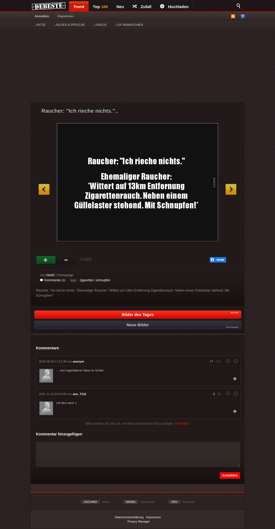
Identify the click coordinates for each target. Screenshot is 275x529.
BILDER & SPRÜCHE (69, 24)
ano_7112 (79, 394)
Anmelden (42, 16)
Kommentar (52, 280)
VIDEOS (100, 24)
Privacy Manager (139, 521)
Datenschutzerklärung (129, 517)
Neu (120, 6)
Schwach (66, 260)
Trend (78, 6)
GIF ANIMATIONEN (129, 24)
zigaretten (87, 280)
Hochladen (174, 6)
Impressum (153, 517)
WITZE (40, 24)
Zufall (142, 6)
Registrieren (65, 16)
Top (100, 6)
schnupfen (102, 280)
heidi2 (50, 275)
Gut (46, 260)
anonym (78, 361)
